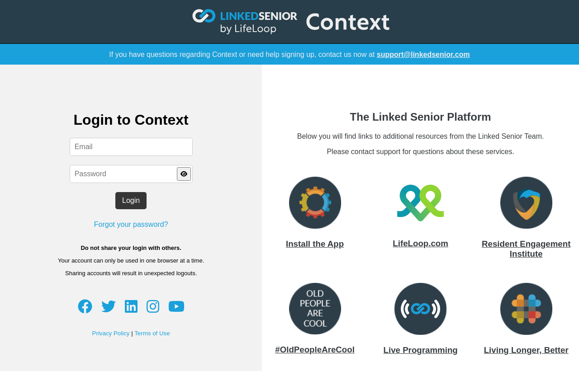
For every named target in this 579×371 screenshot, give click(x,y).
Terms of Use (152, 333)
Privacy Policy (111, 333)
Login (131, 200)
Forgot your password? (131, 224)
